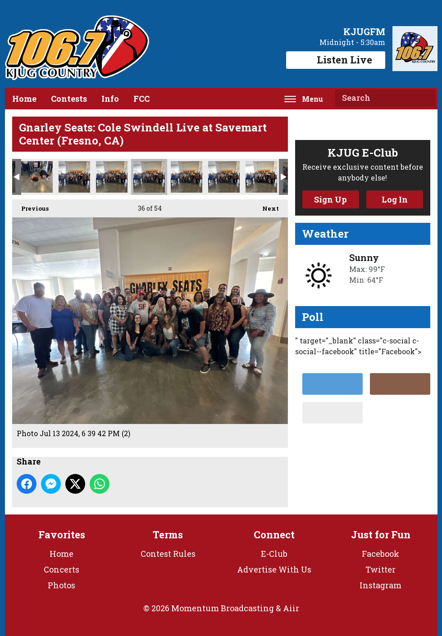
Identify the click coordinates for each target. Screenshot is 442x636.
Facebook (380, 553)
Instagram (380, 585)
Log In (395, 199)
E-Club (274, 553)
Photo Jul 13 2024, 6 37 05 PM (37, 177)
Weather (325, 233)
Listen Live (335, 59)
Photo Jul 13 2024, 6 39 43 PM (261, 177)
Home (24, 98)
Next (266, 205)
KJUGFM (364, 31)
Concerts (61, 569)
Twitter (380, 569)
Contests (69, 98)
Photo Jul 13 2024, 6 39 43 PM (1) (224, 177)
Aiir (291, 608)
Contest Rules (168, 553)
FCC (141, 98)
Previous (30, 205)
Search (425, 98)
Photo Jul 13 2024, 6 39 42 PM (186, 177)
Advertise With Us (274, 569)
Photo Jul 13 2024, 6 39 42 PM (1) (112, 177)
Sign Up (330, 199)
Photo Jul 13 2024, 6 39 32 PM (74, 177)
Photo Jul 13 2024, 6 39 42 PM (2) (149, 177)
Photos (61, 585)
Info (110, 98)
